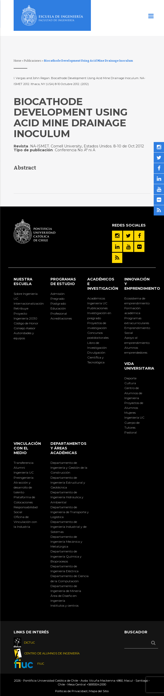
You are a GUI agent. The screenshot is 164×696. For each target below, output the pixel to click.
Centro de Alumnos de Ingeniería (133, 393)
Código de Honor (26, 323)
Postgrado (58, 303)
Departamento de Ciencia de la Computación (69, 578)
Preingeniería (23, 477)
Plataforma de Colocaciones (24, 499)
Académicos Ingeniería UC (97, 300)
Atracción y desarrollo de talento (23, 487)
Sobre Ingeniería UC (26, 296)
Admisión (57, 294)
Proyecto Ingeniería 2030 (25, 316)
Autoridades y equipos (24, 335)
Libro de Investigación (97, 345)
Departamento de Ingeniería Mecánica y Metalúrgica (66, 541)
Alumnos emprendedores (135, 350)
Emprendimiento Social (137, 330)
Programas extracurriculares (136, 320)
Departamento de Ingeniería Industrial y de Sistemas (68, 526)
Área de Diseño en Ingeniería (63, 598)
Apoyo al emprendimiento (137, 340)
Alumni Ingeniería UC (24, 470)
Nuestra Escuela (23, 281)
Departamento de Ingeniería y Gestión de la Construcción (68, 467)
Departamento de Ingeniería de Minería (65, 588)
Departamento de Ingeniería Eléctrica (64, 568)
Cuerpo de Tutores (132, 425)
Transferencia (23, 463)
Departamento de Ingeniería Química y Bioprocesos (66, 556)
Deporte (130, 378)
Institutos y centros (64, 605)
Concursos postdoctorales (98, 335)
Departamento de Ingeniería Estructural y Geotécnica (67, 482)
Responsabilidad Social (26, 509)
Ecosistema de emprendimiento (137, 300)
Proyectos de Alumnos (133, 405)
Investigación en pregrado (99, 315)
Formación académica (132, 310)
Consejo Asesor (25, 328)
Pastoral (130, 432)
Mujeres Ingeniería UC (134, 415)
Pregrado (57, 298)
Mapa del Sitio (99, 691)
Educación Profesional (58, 310)
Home (17, 60)
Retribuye (21, 308)
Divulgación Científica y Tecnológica (96, 357)
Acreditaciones (61, 318)
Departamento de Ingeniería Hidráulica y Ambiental (66, 497)
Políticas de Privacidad (71, 691)
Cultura (130, 383)
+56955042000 (96, 684)
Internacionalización (27, 303)
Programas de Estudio (63, 281)
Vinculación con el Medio (27, 448)
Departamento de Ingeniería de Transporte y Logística (69, 512)
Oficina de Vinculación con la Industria (25, 522)
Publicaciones (32, 60)
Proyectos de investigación (97, 325)
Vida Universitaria (139, 366)
